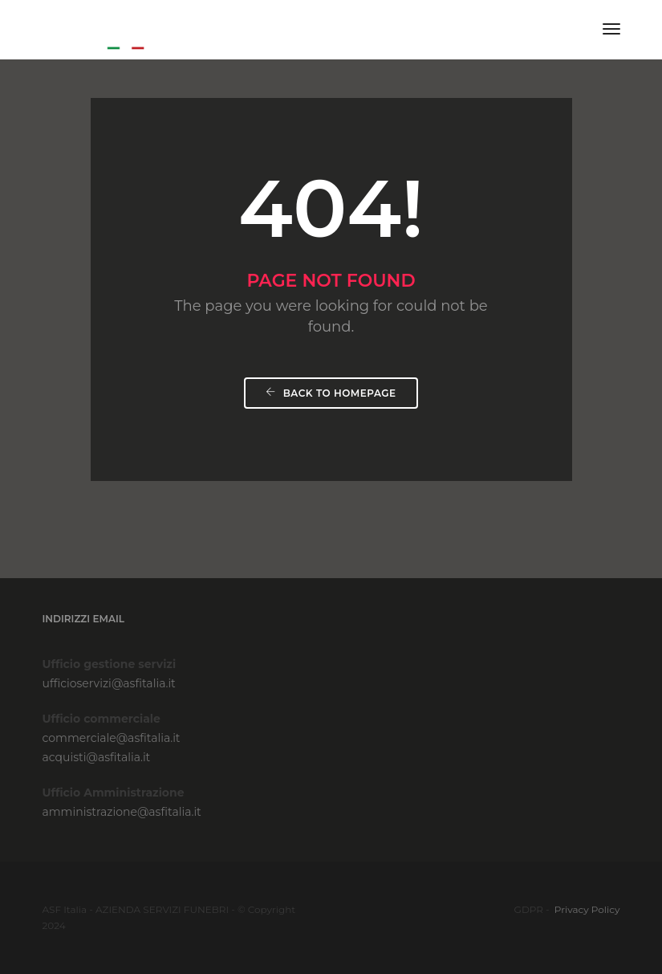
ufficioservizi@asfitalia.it (109, 683)
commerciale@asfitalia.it (112, 738)
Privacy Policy (587, 909)
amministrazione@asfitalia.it (122, 812)
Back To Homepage (331, 393)
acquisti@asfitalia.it (97, 757)
